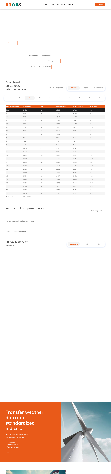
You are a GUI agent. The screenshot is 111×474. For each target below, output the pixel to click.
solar (98, 244)
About (52, 4)
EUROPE (74, 88)
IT (69, 98)
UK (99, 98)
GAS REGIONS (98, 88)
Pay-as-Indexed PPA (14, 221)
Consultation (61, 4)
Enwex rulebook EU (35, 61)
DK (40, 98)
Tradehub (70, 4)
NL (79, 98)
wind (86, 244)
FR (59, 98)
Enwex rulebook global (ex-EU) (52, 61)
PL (89, 98)
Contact (100, 4)
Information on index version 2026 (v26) (40, 67)
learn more (11, 43)
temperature (74, 244)
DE (30, 98)
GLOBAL (86, 88)
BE (20, 98)
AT (9, 98)
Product (45, 4)
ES (49, 98)
